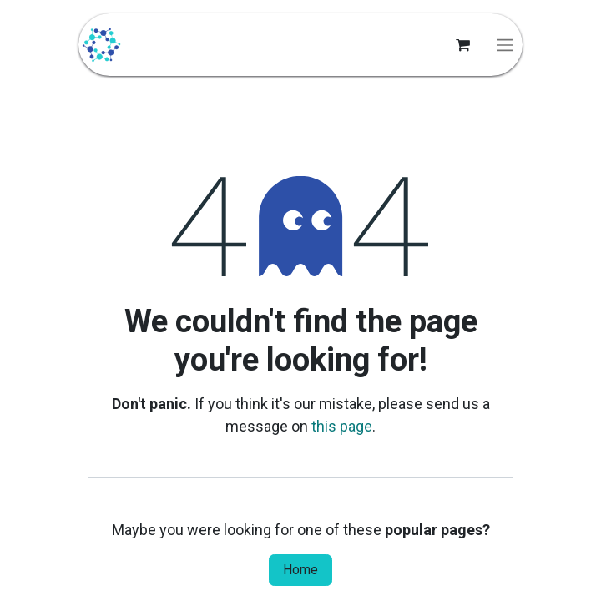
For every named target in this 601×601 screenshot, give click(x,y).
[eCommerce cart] (462, 45)
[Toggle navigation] (505, 45)
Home (300, 570)
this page (341, 426)
